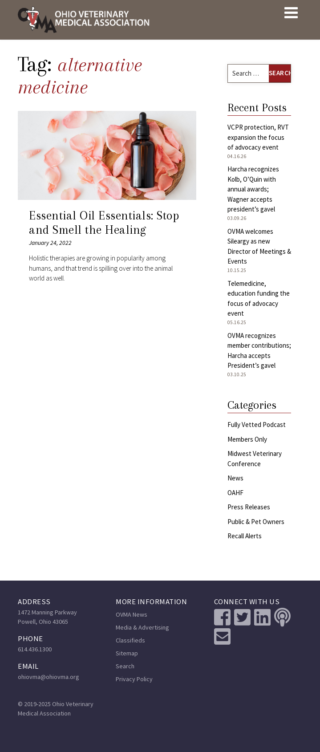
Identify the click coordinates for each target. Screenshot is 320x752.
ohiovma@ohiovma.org (48, 677)
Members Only (247, 439)
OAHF (235, 492)
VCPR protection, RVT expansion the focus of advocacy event (258, 137)
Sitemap (127, 653)
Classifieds (130, 640)
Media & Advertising (142, 627)
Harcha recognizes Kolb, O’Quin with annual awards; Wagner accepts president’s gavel (253, 189)
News (235, 478)
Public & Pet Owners (255, 521)
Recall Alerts (244, 536)
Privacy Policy (134, 679)
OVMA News (131, 614)
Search (125, 666)
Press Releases (248, 507)
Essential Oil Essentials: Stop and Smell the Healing (104, 222)
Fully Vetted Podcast (256, 424)
